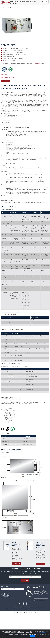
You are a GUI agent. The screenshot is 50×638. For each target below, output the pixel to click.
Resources (23, 1)
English (15, 612)
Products (16, 1)
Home (11, 1)
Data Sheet (4, 74)
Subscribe (25, 580)
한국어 (27, 612)
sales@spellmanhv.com (9, 597)
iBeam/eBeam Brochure (7, 77)
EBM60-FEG (10, 7)
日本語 (24, 612)
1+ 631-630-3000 (7, 595)
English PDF (38, 63)
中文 (35, 612)
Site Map (33, 606)
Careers (34, 1)
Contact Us (13, 3)
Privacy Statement (18, 606)
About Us (28, 1)
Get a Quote (5, 81)
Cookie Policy (26, 606)
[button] (42, 1)
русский (31, 612)
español (19, 612)
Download (16, 563)
